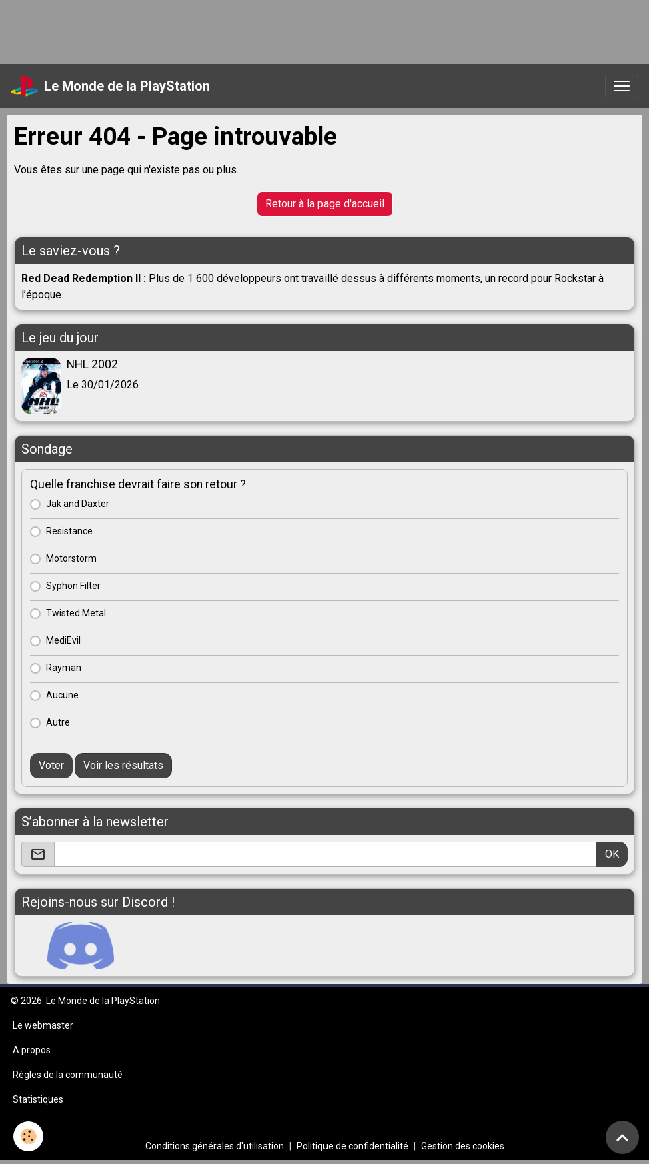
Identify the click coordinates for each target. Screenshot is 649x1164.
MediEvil (63, 640)
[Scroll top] (622, 1137)
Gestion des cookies (462, 1146)
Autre (58, 722)
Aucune (62, 695)
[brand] (110, 86)
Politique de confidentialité (352, 1146)
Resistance (69, 531)
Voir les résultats (123, 765)
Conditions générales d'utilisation (214, 1146)
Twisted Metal (76, 613)
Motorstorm (71, 558)
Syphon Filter (73, 585)
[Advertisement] (243, 30)
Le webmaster (43, 1025)
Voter (51, 765)
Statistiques (38, 1099)
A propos (32, 1050)
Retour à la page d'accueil (324, 203)
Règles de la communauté (68, 1074)
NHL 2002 (92, 364)
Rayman (63, 667)
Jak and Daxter (77, 503)
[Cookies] (28, 1136)
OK (612, 854)
